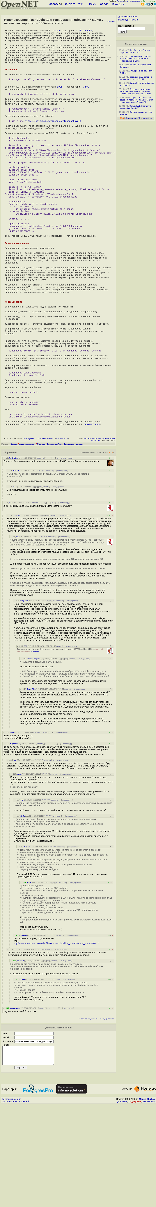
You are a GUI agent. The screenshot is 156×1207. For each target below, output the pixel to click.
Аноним (16, 570)
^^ (40, 570)
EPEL (59, 101)
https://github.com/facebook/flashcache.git (53, 144)
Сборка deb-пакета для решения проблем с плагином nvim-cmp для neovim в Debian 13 (137, 99)
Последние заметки (136, 44)
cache (94, 537)
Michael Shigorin (34, 758)
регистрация (135, 1)
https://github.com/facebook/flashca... (39, 537)
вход (126, 1)
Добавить (122, 1204)
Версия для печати (128, 19)
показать (35, 750)
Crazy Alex (17, 614)
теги (122, 4)
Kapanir (23, 1034)
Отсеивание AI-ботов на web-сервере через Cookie (136, 78)
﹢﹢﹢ (48, 557)
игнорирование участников (88, 1118)
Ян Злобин (13, 557)
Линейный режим (88, 551)
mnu (12, 831)
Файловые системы (73, 543)
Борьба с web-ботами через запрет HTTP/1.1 (135, 51)
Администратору (27, 543)
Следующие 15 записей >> (139, 118)
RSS (111, 551)
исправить (111, 21)
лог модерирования (107, 1118)
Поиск (115, 4)
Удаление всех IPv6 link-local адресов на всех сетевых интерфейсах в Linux (136, 58)
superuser (14, 843)
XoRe (22, 915)
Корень (14, 543)
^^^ (43, 570)
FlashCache (85, 31)
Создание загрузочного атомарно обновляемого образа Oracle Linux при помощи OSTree (135, 91)
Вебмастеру (149, 1204)
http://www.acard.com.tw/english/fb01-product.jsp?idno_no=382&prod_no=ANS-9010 (56, 1042)
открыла (56, 31)
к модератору (66, 557)
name (19, 873)
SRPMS (86, 101)
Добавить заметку (127, 16)
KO (14, 586)
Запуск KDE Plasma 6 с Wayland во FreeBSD (135, 107)
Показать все (102, 551)
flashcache (87, 537)
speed (112, 537)
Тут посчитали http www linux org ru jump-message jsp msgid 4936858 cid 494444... (60, 749)
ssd (103, 537)
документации (92, 522)
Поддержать (135, 1204)
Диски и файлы (54, 543)
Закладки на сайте (11, 1201)
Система (41, 543)
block (107, 537)
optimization (95, 539)
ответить (40, 557)
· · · (53, 557)
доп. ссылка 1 (62, 537)
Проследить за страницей (15, 1204)
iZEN (11, 602)
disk (99, 537)
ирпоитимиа (15, 1107)
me (15, 859)
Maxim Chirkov (147, 1201)
